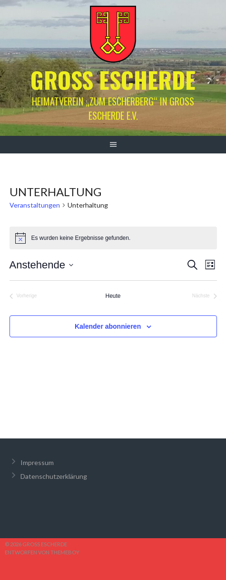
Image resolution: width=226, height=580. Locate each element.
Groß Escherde (113, 79)
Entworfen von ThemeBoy (42, 552)
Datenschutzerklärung (53, 476)
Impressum (37, 462)
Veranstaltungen (35, 205)
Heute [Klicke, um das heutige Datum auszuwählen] (112, 296)
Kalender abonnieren (108, 326)
